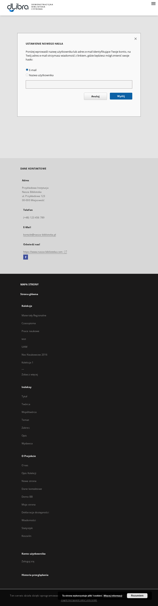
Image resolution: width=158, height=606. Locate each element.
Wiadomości (29, 520)
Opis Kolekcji (29, 473)
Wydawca (27, 443)
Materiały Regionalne (34, 315)
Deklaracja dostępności (35, 512)
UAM (24, 347)
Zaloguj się (28, 561)
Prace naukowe (31, 331)
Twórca (26, 404)
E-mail (31, 70)
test (24, 339)
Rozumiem (137, 595)
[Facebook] (25, 257)
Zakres (26, 427)
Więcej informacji (113, 595)
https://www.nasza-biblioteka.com (45, 252)
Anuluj (95, 96)
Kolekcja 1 (27, 362)
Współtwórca (29, 412)
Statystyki (27, 528)
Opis (24, 435)
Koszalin (26, 536)
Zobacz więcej (30, 374)
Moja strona (29, 504)
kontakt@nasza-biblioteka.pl (39, 234)
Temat (25, 420)
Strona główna (29, 294)
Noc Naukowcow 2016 (34, 354)
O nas (25, 465)
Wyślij (121, 96)
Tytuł (24, 396)
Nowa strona (29, 481)
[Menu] (153, 3)
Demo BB (27, 496)
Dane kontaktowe (32, 489)
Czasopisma (29, 323)
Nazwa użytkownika (39, 75)
